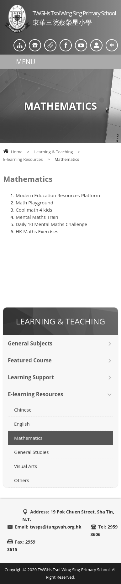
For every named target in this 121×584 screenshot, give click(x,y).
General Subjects (30, 349)
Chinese (23, 416)
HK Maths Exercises (37, 231)
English (22, 430)
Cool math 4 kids (34, 210)
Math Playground (34, 202)
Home (17, 152)
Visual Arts (25, 472)
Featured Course (30, 366)
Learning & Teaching (53, 152)
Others (21, 486)
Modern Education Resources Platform (58, 195)
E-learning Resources (23, 159)
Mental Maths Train (37, 217)
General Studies (31, 458)
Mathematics (28, 444)
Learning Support (31, 383)
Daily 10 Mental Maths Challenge (51, 224)
